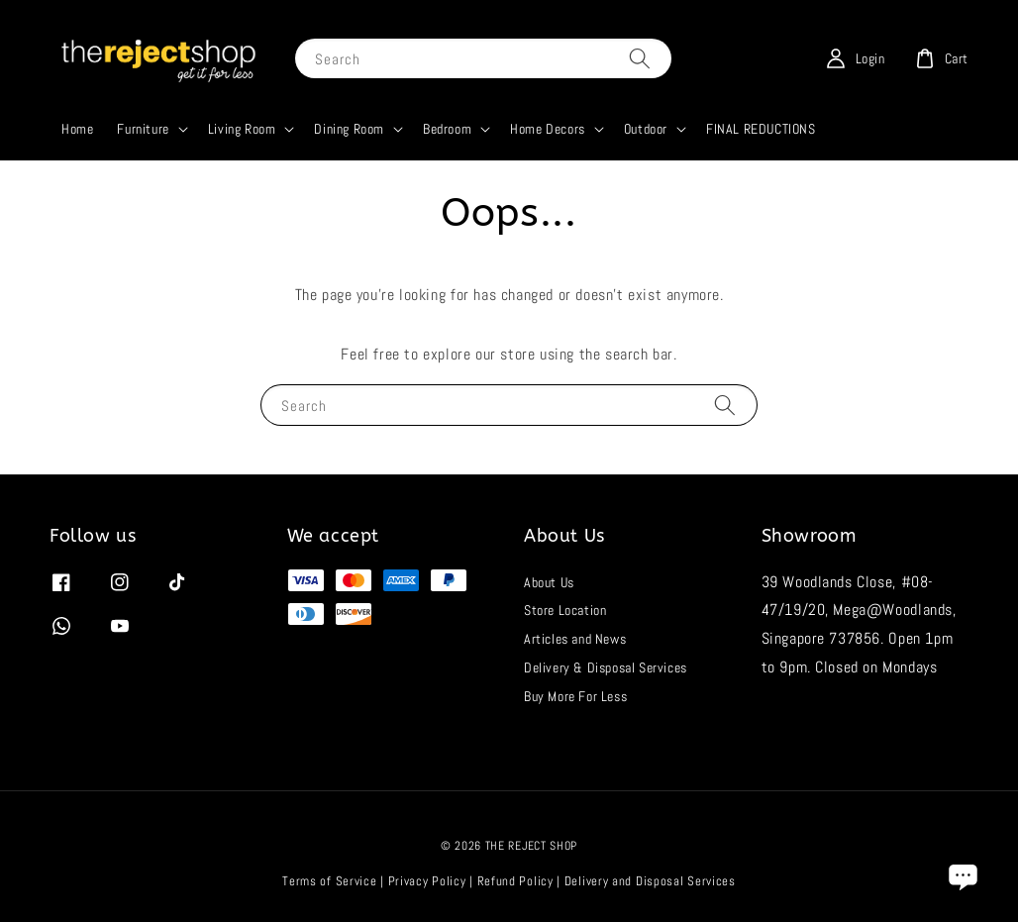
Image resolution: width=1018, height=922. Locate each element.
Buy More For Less (575, 696)
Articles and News (575, 639)
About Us (549, 582)
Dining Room (349, 129)
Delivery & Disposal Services (605, 667)
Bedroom (447, 129)
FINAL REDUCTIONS (761, 129)
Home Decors (547, 129)
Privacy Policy (427, 880)
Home (77, 129)
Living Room (242, 129)
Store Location (565, 610)
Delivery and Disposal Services (650, 880)
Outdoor (645, 129)
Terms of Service (329, 880)
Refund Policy (515, 880)
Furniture (142, 129)
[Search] (639, 58)
